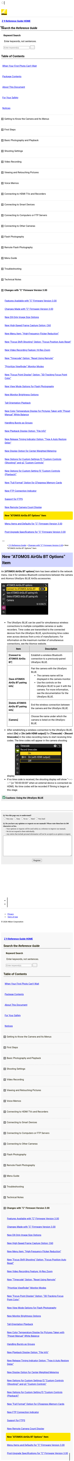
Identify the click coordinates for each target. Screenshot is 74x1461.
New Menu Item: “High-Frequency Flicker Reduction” (32, 333)
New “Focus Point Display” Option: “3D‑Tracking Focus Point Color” (36, 376)
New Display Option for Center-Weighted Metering (30, 451)
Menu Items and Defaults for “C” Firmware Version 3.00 (33, 523)
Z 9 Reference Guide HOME (18, 938)
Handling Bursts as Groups (19, 422)
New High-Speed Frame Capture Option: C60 (28, 325)
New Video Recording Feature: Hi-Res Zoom (27, 350)
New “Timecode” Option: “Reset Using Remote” (29, 358)
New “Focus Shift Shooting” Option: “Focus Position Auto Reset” (38, 341)
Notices (6, 108)
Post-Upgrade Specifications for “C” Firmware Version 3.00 (35, 532)
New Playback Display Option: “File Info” (25, 431)
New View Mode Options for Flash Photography (29, 386)
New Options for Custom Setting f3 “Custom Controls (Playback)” (32, 473)
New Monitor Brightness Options (22, 394)
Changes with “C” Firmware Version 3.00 (45, 545)
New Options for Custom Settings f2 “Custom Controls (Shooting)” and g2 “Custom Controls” (33, 461)
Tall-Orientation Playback (18, 402)
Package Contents (11, 76)
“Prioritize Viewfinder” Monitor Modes (24, 366)
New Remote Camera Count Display (23, 507)
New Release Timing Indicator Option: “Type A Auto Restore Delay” (36, 441)
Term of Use (12, 917)
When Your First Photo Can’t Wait (19, 66)
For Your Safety (10, 97)
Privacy (10, 914)
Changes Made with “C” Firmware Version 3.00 (29, 309)
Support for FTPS (14, 499)
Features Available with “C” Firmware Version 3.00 (31, 300)
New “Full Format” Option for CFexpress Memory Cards (33, 482)
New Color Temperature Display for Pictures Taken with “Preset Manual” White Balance (37, 413)
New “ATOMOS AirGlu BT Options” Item (25, 515)
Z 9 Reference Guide (17, 545)
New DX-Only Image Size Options (22, 317)
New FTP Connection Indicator (20, 490)
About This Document (13, 87)
